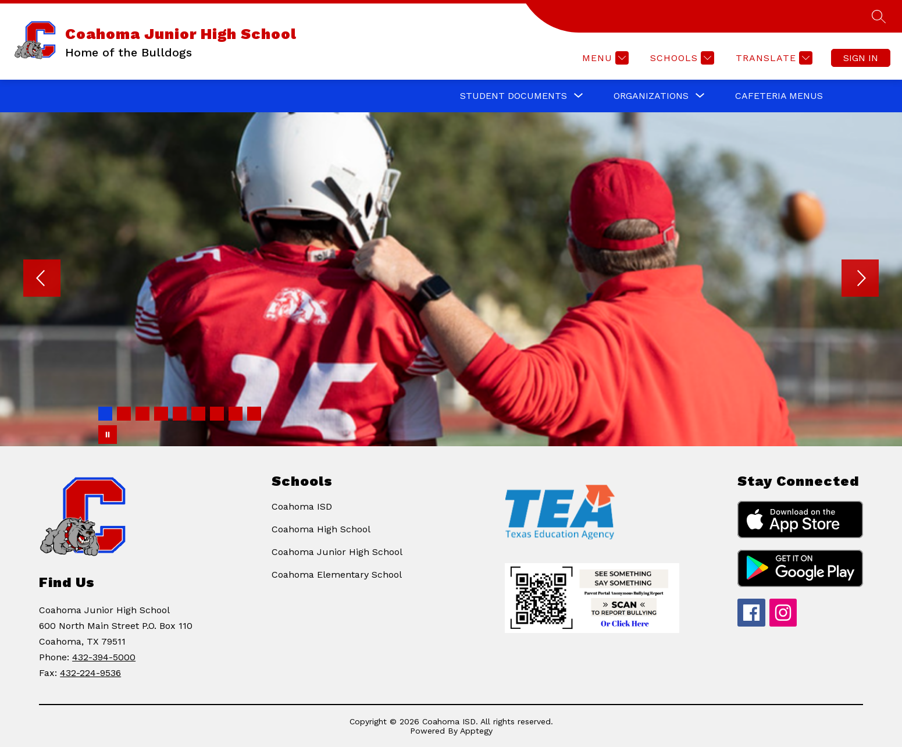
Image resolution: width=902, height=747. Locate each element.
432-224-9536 (90, 672)
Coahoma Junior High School (337, 551)
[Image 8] (236, 414)
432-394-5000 (104, 657)
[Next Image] (860, 279)
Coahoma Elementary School (337, 574)
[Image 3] (142, 414)
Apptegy (476, 730)
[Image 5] (180, 414)
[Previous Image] (41, 279)
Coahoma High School (321, 529)
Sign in (860, 57)
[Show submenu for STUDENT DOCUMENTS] (513, 96)
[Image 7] (217, 414)
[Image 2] (124, 414)
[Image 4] (161, 414)
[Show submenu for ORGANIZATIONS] (651, 96)
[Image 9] (254, 414)
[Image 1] (105, 414)
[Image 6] (198, 414)
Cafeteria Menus (779, 95)
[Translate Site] (772, 58)
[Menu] (604, 58)
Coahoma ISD (302, 506)
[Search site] (879, 16)
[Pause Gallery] (107, 434)
